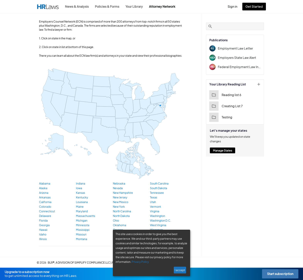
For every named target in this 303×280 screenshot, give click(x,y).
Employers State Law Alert (236, 57)
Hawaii (43, 229)
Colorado (44, 206)
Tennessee (156, 192)
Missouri (81, 234)
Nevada (117, 188)
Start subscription (280, 273)
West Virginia (158, 225)
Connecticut (46, 211)
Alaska (43, 188)
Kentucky (81, 197)
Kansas (80, 192)
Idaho (42, 234)
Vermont (155, 206)
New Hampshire (122, 192)
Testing (220, 117)
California (44, 202)
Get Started (255, 6)
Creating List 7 (225, 106)
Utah (153, 202)
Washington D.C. (160, 220)
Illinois (43, 239)
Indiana (80, 183)
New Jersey (120, 197)
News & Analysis (77, 6)
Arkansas (44, 197)
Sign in (234, 6)
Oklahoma (119, 225)
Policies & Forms (108, 6)
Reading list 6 (224, 95)
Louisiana (82, 202)
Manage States (222, 145)
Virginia (154, 211)
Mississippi (82, 229)
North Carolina (121, 211)
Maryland (81, 211)
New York (118, 206)
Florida (43, 220)
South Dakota (158, 188)
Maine (79, 206)
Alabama (44, 183)
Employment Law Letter (234, 48)
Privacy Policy (138, 261)
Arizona (43, 192)
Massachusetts (85, 216)
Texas (153, 197)
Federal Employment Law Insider (239, 66)
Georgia (44, 225)
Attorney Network (164, 6)
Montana (81, 239)
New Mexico (120, 202)
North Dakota (121, 216)
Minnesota (82, 225)
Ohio (116, 220)
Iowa (79, 188)
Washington (157, 216)
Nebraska (118, 183)
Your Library (136, 6)
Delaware (44, 216)
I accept (180, 270)
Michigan (81, 220)
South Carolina (159, 183)
